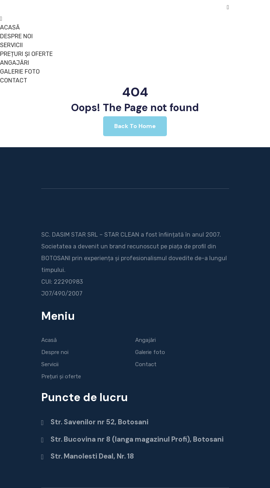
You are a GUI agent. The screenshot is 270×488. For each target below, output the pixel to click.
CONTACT (13, 80)
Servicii (50, 364)
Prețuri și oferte (61, 376)
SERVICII (11, 45)
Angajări (145, 340)
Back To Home (135, 126)
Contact (146, 364)
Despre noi (55, 352)
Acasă (49, 340)
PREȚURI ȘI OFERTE (26, 53)
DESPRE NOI (16, 36)
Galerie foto (150, 352)
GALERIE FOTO (20, 71)
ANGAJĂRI (14, 62)
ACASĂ (10, 27)
